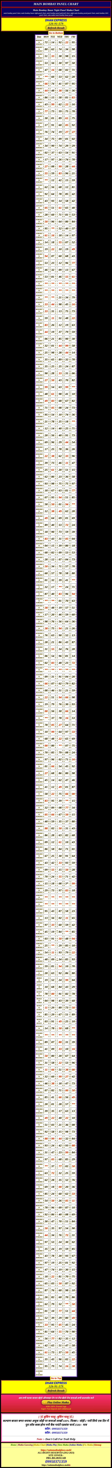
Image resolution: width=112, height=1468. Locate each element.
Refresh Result (56, 27)
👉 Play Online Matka (56, 1402)
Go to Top (56, 1378)
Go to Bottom (56, 33)
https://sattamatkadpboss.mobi (56, 1450)
